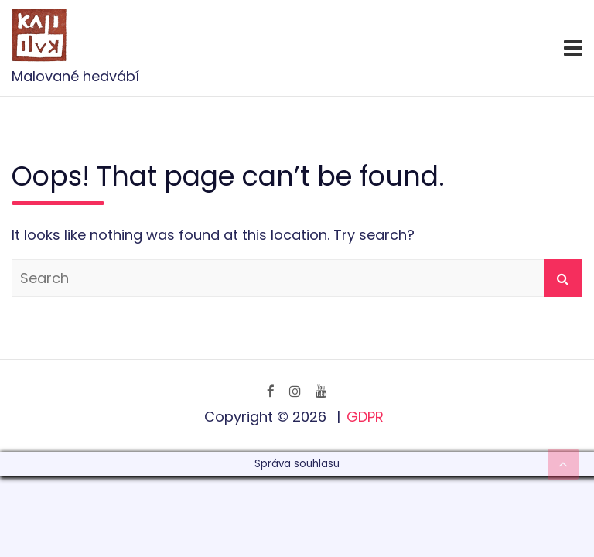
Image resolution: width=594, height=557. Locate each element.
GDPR (365, 416)
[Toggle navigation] (573, 48)
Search (563, 278)
